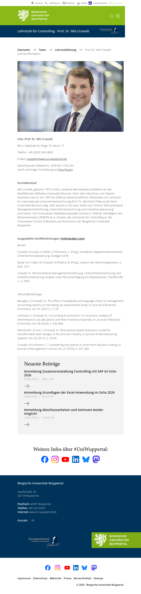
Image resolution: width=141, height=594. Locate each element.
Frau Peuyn (65, 169)
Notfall (84, 3)
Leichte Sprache (100, 3)
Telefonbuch (54, 3)
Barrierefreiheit (82, 578)
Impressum (24, 578)
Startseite (24, 50)
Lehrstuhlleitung (66, 50)
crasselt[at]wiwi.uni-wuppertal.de (46, 159)
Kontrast (39, 3)
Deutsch (118, 3)
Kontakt (23, 520)
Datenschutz (40, 578)
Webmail (70, 3)
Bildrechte (55, 578)
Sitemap (98, 578)
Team (43, 50)
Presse (67, 578)
